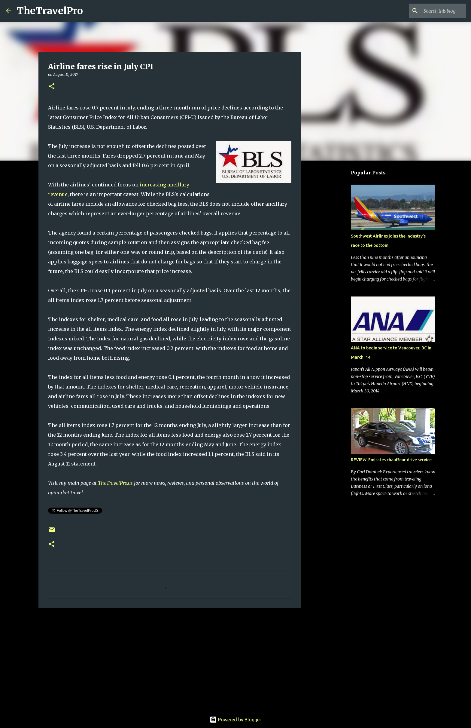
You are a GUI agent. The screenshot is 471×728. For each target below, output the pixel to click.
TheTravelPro (50, 11)
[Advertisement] (169, 659)
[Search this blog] (434, 11)
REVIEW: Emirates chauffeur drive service (391, 459)
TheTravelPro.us (115, 483)
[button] (51, 87)
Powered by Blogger (235, 719)
